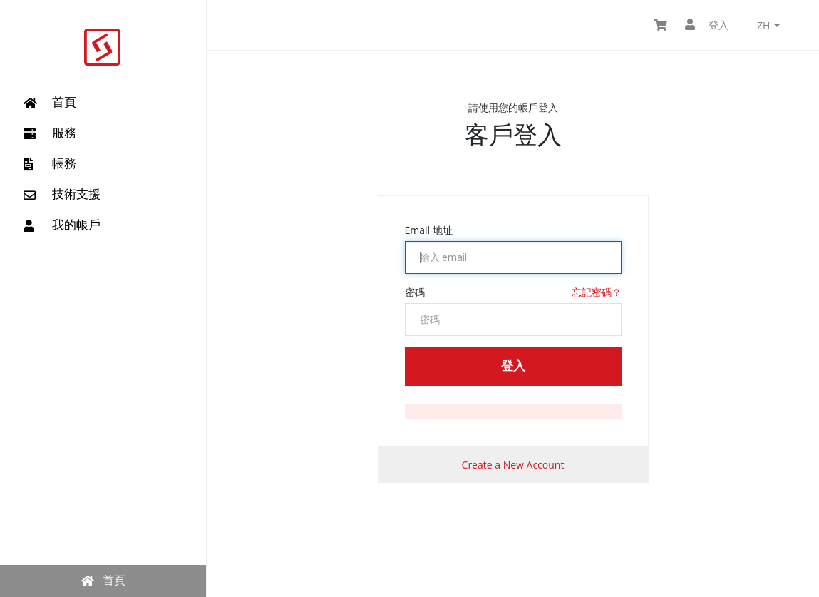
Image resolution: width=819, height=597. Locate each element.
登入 (706, 24)
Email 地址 (429, 230)
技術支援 (62, 194)
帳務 (50, 163)
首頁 (50, 102)
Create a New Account (513, 464)
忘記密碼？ (597, 292)
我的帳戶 (62, 225)
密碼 (415, 292)
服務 (50, 133)
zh (768, 25)
